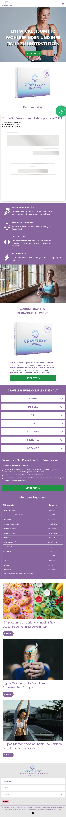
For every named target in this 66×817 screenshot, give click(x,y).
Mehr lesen (8, 633)
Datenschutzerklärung (54, 809)
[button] (33, 781)
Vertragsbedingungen (35, 809)
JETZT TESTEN (33, 53)
